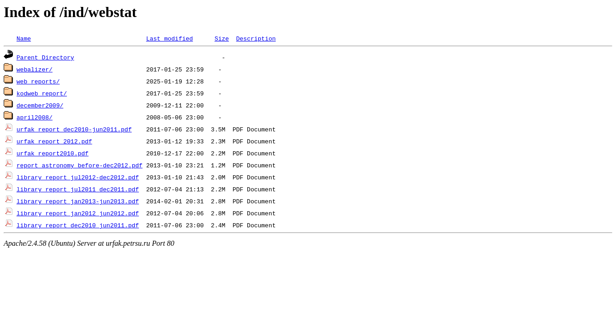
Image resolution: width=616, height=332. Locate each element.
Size (222, 38)
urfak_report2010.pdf (53, 153)
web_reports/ (38, 81)
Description (256, 38)
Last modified (169, 38)
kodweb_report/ (42, 93)
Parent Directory (45, 57)
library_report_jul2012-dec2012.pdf (78, 177)
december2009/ (40, 105)
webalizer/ (35, 69)
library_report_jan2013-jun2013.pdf (78, 201)
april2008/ (35, 117)
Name (24, 38)
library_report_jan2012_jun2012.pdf (78, 213)
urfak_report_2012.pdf (54, 141)
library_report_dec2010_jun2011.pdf (78, 225)
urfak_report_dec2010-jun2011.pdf (74, 129)
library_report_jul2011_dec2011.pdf (78, 189)
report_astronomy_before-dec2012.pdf (80, 165)
